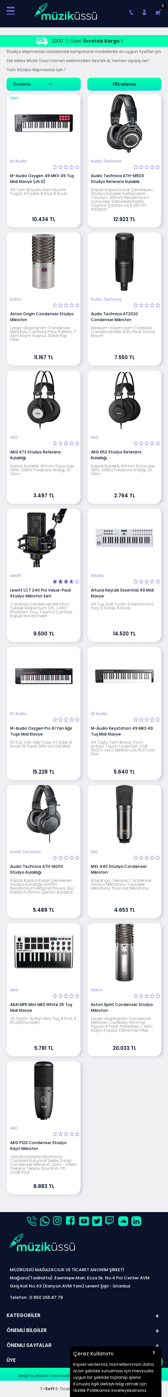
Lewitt (15, 576)
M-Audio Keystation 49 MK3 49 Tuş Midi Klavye (122, 731)
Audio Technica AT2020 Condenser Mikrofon (114, 316)
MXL (94, 852)
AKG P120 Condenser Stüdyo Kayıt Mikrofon (38, 1145)
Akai (14, 990)
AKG (14, 437)
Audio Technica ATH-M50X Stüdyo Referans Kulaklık (117, 178)
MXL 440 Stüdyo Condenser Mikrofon (119, 869)
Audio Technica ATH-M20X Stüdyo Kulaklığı (36, 869)
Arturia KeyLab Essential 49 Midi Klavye (122, 593)
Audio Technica (106, 161)
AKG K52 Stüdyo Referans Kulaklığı (116, 455)
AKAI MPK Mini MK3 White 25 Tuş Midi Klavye (41, 1007)
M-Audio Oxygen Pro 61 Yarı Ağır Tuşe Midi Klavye (41, 731)
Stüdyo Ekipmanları (36, 69)
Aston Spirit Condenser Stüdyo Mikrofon (122, 1007)
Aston (16, 299)
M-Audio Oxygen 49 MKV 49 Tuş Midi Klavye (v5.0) (42, 178)
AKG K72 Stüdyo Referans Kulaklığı (35, 455)
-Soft (48, 1388)
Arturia (97, 576)
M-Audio (18, 161)
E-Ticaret (65, 1388)
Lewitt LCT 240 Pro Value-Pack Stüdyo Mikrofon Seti (40, 593)
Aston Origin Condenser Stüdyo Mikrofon (42, 316)
